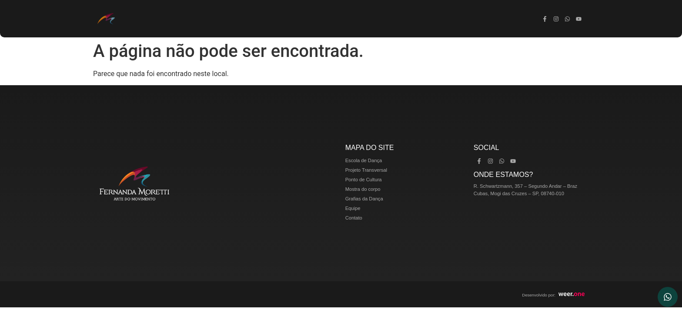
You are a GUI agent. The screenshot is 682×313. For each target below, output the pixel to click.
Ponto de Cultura (314, 18)
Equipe (458, 18)
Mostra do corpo (365, 18)
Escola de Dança (206, 18)
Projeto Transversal (261, 18)
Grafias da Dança (418, 18)
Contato (486, 18)
